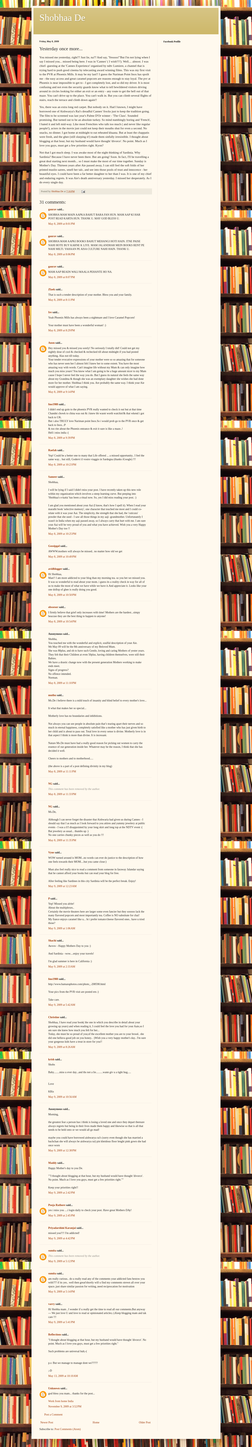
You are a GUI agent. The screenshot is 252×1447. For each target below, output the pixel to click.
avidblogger (55, 568)
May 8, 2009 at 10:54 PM (62, 621)
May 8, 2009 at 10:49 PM (62, 556)
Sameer (52, 476)
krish (51, 1059)
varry (51, 1304)
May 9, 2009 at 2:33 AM (61, 966)
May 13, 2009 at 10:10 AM (63, 1375)
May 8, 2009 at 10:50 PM (62, 594)
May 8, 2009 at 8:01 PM (61, 223)
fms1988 (53, 404)
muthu (52, 695)
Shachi (52, 940)
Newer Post (46, 1422)
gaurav (52, 209)
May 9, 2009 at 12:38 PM (62, 1150)
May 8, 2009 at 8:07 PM (61, 277)
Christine (53, 1017)
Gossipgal (54, 546)
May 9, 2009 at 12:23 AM (62, 886)
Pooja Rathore (56, 1205)
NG (50, 783)
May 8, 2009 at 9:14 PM (61, 391)
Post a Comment (53, 1414)
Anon (51, 342)
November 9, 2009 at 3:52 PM (65, 1406)
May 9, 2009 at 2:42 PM (61, 1192)
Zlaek (51, 289)
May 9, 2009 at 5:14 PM (61, 1291)
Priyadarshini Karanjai (62, 1227)
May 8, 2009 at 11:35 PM (62, 840)
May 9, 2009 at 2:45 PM (61, 1215)
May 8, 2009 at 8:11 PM (61, 299)
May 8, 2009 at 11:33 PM (62, 794)
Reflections (54, 1334)
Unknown (54, 1388)
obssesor (53, 607)
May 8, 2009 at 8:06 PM (61, 254)
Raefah (52, 450)
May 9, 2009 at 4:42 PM (61, 1238)
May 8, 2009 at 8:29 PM (61, 330)
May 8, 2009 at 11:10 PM (62, 683)
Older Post (145, 1422)
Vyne (51, 852)
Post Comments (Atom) (68, 1429)
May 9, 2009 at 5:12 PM (61, 1261)
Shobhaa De (62, 17)
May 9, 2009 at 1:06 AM (61, 928)
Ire (50, 312)
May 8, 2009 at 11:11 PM (62, 771)
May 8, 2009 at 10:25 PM (62, 533)
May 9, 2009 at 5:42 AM (61, 1004)
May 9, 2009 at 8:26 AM (61, 1047)
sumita (52, 1250)
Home (96, 1422)
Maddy (52, 1162)
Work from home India (60, 1401)
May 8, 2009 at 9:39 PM (61, 437)
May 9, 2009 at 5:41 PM (61, 1322)
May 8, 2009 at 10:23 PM (62, 464)
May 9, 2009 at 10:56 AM (62, 1096)
